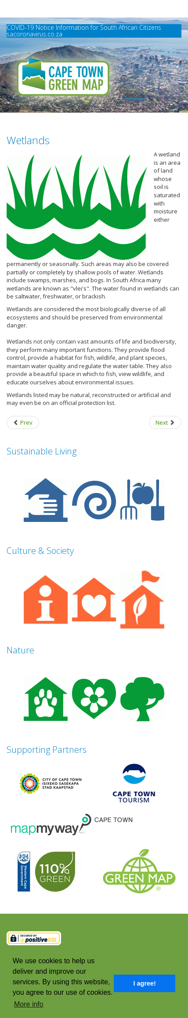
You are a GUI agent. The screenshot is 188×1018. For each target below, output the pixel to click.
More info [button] (28, 1004)
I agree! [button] (145, 983)
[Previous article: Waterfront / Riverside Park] (23, 422)
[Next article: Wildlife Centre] (165, 422)
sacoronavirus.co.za (34, 34)
